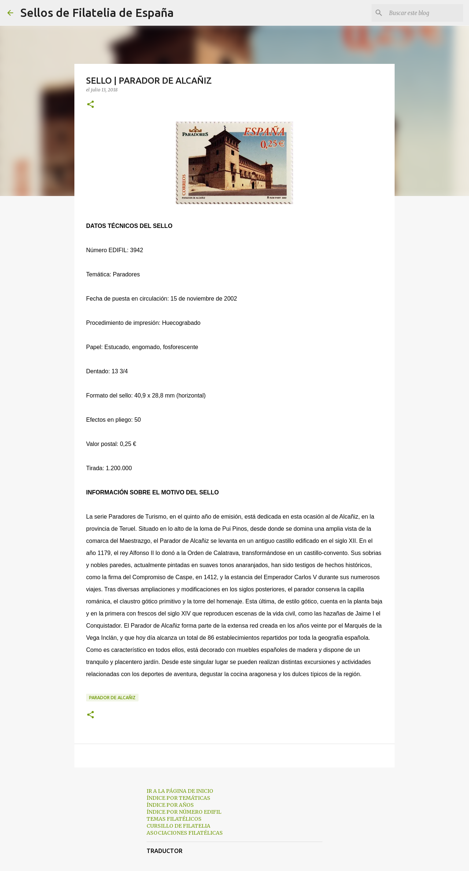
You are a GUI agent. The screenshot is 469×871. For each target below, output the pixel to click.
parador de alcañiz (112, 697)
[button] (90, 105)
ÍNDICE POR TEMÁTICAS (178, 798)
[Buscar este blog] (424, 13)
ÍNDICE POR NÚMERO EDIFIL (184, 812)
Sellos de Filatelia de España (97, 12)
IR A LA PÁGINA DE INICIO (180, 791)
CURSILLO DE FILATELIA (178, 826)
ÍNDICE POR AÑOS (170, 805)
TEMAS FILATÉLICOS (174, 819)
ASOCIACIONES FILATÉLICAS (185, 833)
